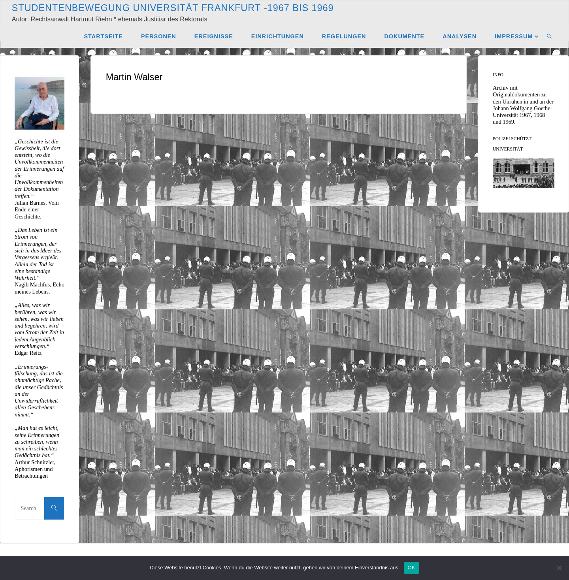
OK (411, 568)
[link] (549, 36)
